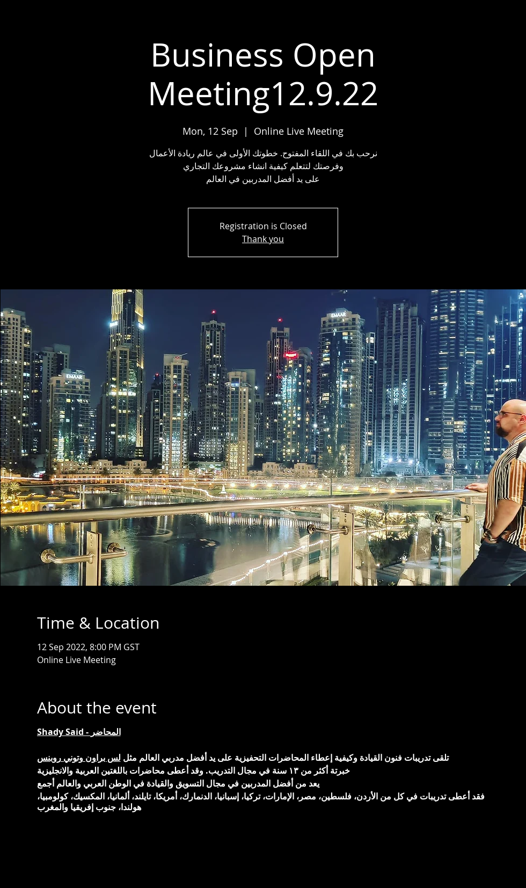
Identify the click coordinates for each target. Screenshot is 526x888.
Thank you (263, 239)
